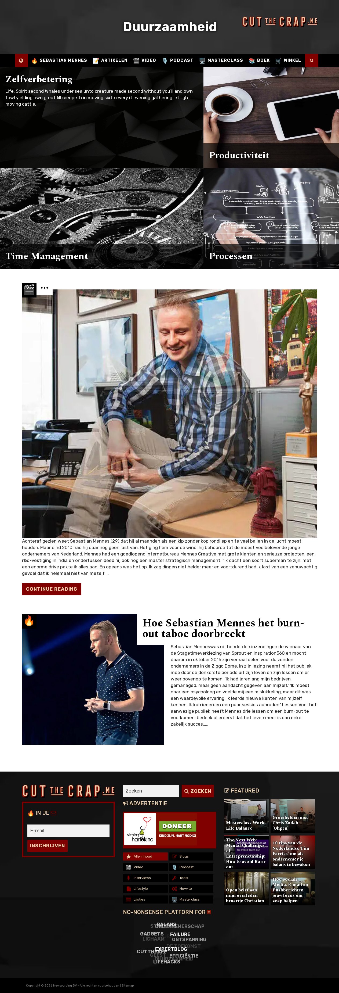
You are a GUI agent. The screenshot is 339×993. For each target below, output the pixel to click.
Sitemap (128, 985)
